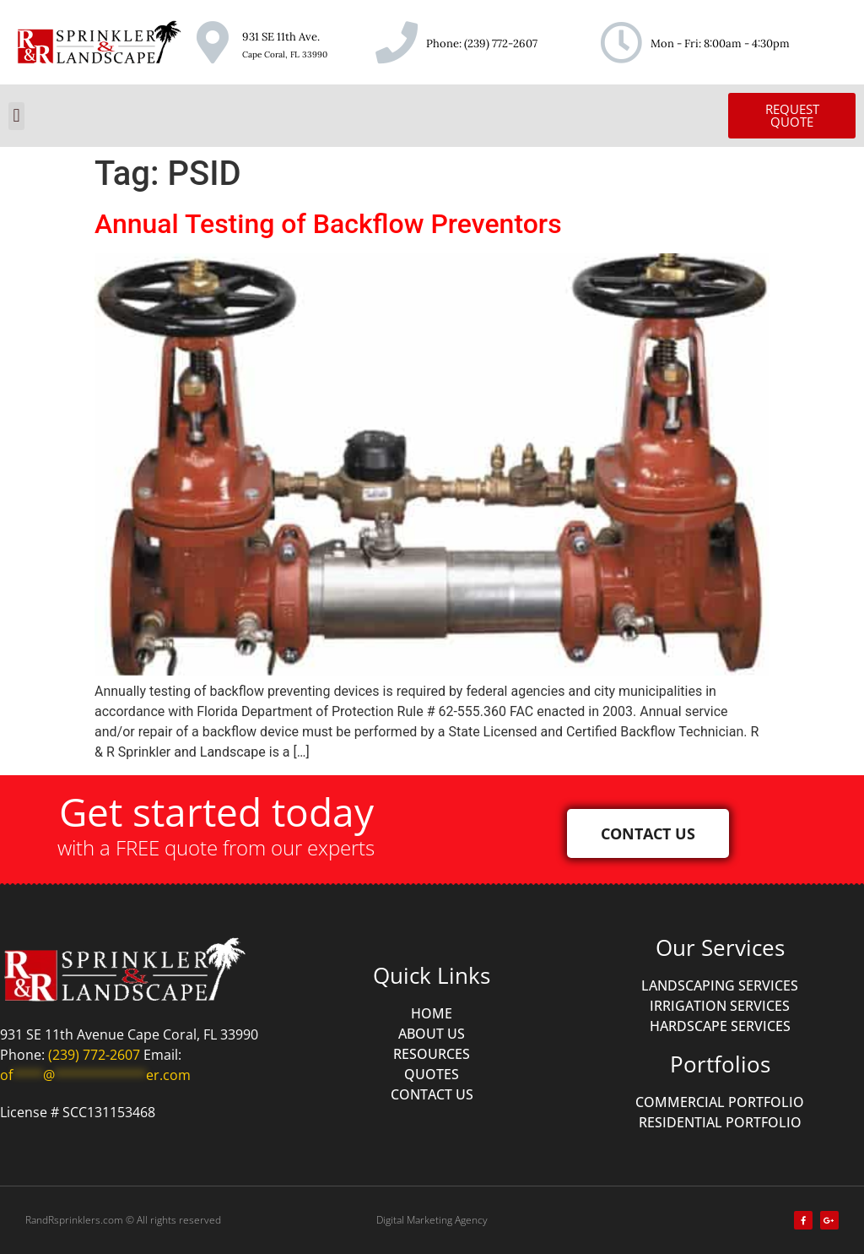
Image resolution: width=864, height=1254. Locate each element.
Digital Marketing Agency (432, 1220)
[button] (16, 116)
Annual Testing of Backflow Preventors (328, 224)
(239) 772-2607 (500, 43)
